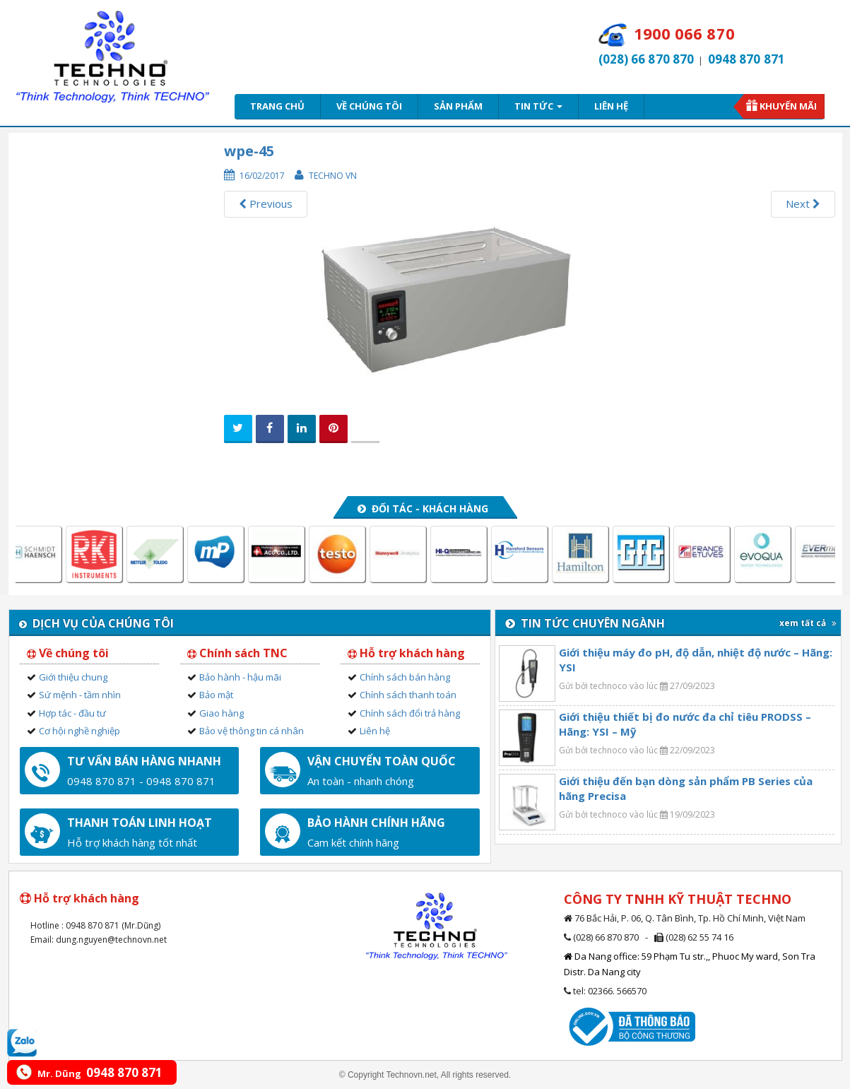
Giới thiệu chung (73, 677)
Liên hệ (611, 106)
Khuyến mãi (788, 106)
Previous (266, 203)
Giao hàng (221, 713)
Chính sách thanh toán (408, 694)
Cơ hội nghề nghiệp (79, 730)
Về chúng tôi (369, 106)
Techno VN (333, 176)
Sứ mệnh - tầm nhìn (80, 694)
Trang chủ (277, 106)
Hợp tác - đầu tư (72, 713)
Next (803, 203)
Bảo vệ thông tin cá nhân (251, 730)
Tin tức (538, 106)
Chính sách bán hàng (405, 677)
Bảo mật (216, 694)
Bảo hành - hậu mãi (240, 677)
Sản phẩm (458, 106)
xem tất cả (808, 623)
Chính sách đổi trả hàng (410, 713)
